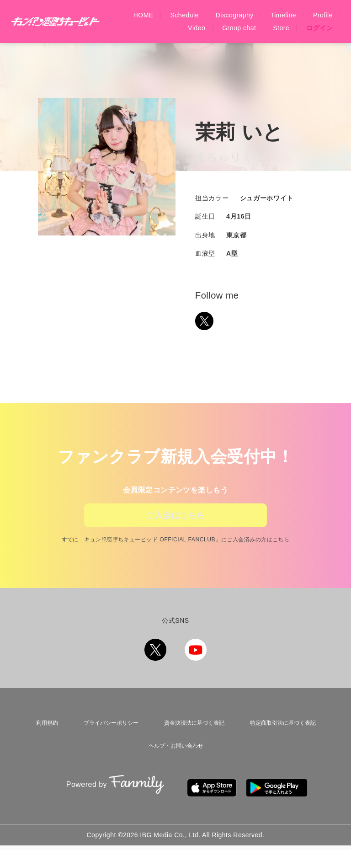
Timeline (283, 15)
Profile (323, 15)
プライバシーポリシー (106, 741)
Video (196, 28)
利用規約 (42, 741)
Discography (235, 15)
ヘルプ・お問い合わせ (175, 759)
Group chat (239, 28)
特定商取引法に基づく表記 (283, 741)
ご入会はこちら (175, 521)
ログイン (319, 28)
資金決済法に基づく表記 (191, 741)
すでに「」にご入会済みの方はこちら (175, 560)
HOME (143, 15)
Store (281, 28)
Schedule (184, 15)
